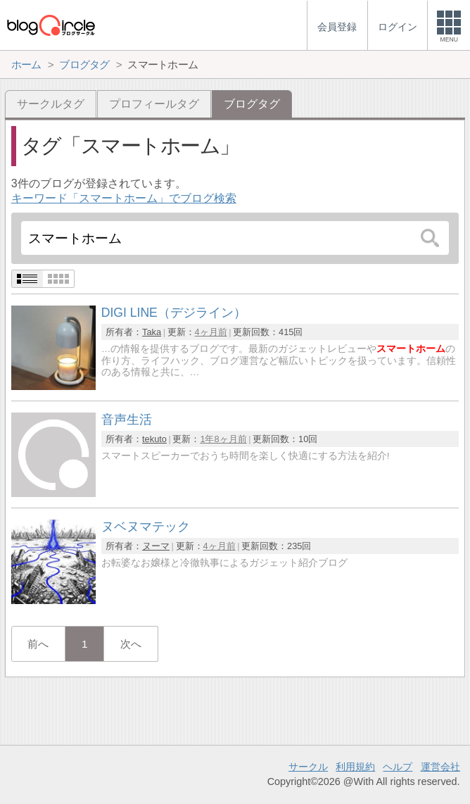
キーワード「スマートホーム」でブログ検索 (123, 198)
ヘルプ (397, 766)
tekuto (154, 439)
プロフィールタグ (154, 104)
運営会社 (440, 766)
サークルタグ (50, 104)
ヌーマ (156, 546)
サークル (308, 766)
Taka (151, 332)
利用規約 (355, 766)
